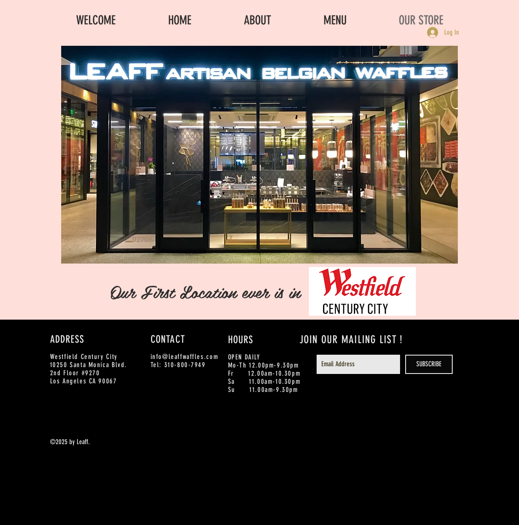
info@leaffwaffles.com (185, 357)
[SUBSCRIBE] (429, 364)
